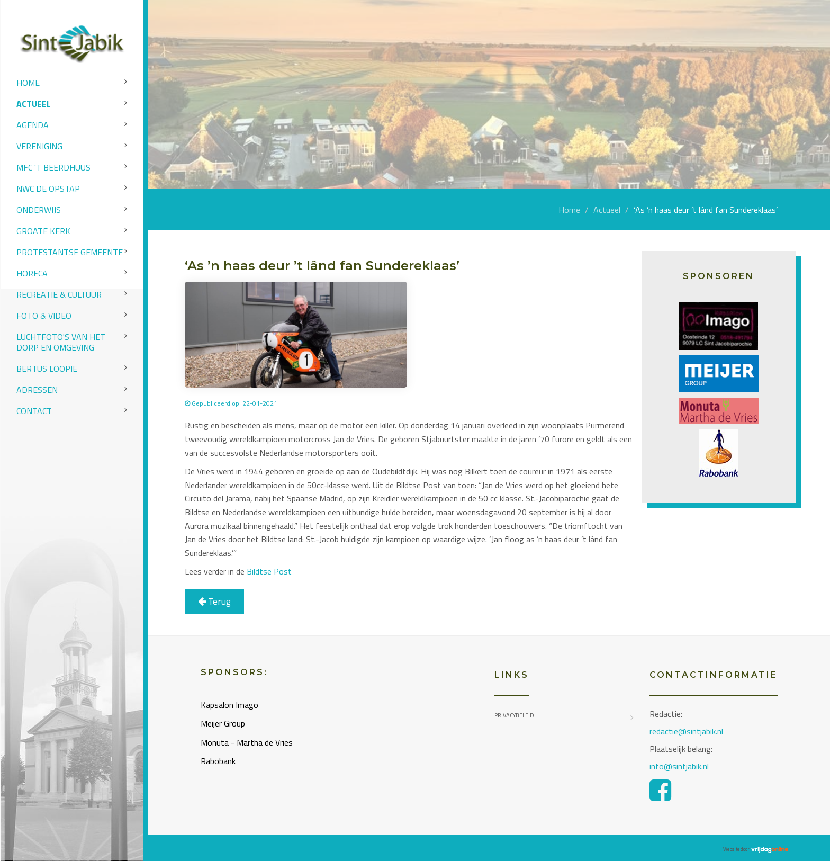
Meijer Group (223, 723)
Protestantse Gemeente (69, 252)
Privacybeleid (514, 715)
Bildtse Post (269, 571)
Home (28, 82)
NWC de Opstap (48, 188)
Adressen (37, 389)
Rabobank (218, 761)
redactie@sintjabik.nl (686, 731)
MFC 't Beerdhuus (53, 167)
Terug (214, 601)
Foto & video (43, 315)
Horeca (32, 273)
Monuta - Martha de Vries (247, 742)
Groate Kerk (43, 231)
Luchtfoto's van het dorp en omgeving (60, 342)
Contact (34, 411)
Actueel (33, 103)
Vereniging (39, 146)
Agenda (32, 125)
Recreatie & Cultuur (59, 294)
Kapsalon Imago (229, 704)
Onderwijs (38, 209)
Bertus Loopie (46, 368)
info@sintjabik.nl (680, 766)
